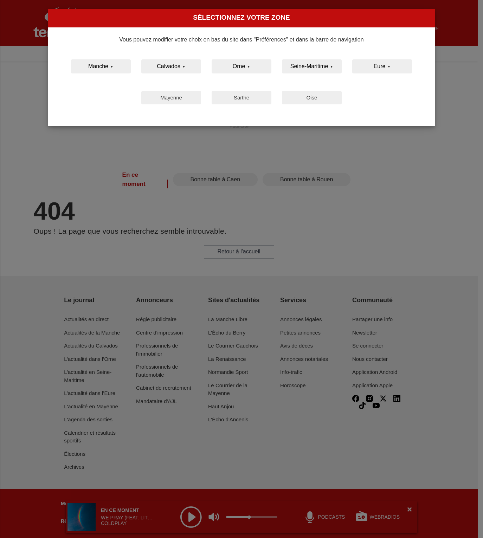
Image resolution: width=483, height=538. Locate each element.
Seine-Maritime (309, 66)
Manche (98, 66)
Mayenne (171, 98)
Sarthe (241, 98)
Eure (380, 66)
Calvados (168, 66)
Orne (239, 66)
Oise (312, 98)
